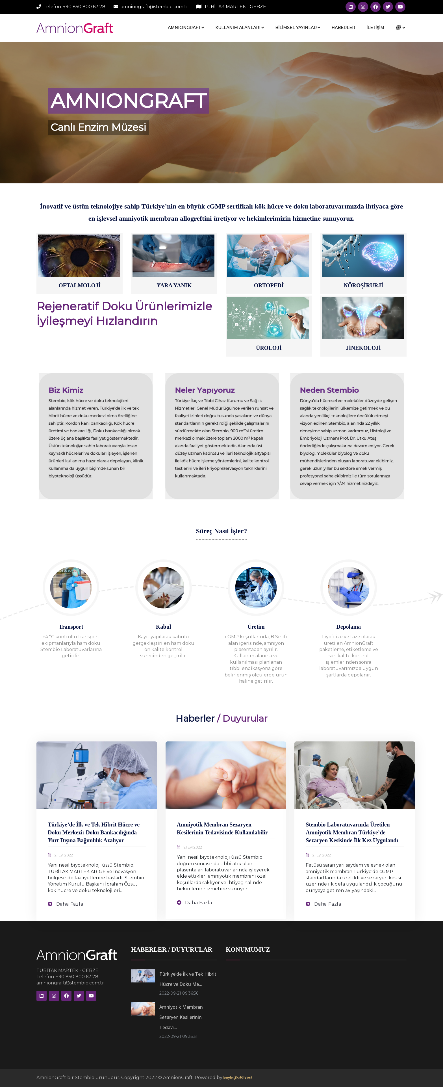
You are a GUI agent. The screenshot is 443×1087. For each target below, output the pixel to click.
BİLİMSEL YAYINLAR (297, 27)
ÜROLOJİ (269, 348)
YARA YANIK (174, 285)
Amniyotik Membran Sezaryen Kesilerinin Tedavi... (181, 1017)
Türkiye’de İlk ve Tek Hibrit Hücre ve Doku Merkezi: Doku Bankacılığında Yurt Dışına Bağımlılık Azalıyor (94, 832)
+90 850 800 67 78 (84, 6)
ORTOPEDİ (269, 285)
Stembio (85, 1077)
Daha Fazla (69, 904)
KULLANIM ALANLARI (239, 27)
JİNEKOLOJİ (363, 348)
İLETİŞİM (375, 27)
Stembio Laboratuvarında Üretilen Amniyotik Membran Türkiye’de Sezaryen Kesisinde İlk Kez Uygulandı (352, 832)
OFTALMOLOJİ (79, 285)
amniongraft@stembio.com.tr (154, 6)
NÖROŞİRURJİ (363, 285)
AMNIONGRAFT (186, 27)
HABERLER (343, 27)
